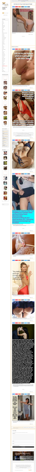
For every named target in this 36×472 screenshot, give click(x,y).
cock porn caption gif (5, 160)
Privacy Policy (17, 445)
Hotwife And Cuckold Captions (4, 8)
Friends (3, 48)
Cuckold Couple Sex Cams (18, 135)
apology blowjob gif (5, 80)
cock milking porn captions (5, 170)
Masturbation (3, 58)
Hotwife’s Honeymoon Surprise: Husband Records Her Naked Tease (5, 131)
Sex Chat (22, 1)
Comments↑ (31, 137)
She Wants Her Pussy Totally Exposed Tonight (18, 427)
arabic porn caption (5, 90)
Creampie (3, 36)
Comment (14, 433)
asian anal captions (5, 105)
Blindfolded (3, 26)
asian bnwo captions (5, 115)
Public (3, 62)
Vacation (3, 70)
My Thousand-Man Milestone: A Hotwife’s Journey (5, 136)
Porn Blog (3, 61)
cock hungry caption (5, 185)
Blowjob (3, 27)
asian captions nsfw (5, 120)
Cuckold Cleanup (4, 37)
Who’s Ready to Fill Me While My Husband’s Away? (5, 133)
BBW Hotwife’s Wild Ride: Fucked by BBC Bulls (5, 139)
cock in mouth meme (5, 180)
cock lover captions (5, 190)
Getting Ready (3, 49)
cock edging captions (5, 195)
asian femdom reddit (5, 125)
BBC (2, 24)
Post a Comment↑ (31, 34)
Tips (2, 69)
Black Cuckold (30, 134)
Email (13, 443)
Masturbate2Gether (23, 0)
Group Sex (3, 51)
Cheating (3, 35)
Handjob (3, 52)
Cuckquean (3, 39)
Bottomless (3, 29)
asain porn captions (5, 100)
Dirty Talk (3, 41)
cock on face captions (5, 155)
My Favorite (3, 59)
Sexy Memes (3, 63)
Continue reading (16, 386)
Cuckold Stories (4, 38)
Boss (2, 28)
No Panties (3, 60)
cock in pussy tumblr (5, 200)
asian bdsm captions (5, 110)
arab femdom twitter (5, 85)
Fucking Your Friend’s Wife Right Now (5, 141)
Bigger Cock (3, 25)
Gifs (2, 50)
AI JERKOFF (26, 0)
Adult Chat (24, 1)
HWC (29, 427)
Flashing (3, 47)
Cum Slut (3, 40)
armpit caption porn (5, 95)
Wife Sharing (3, 71)
